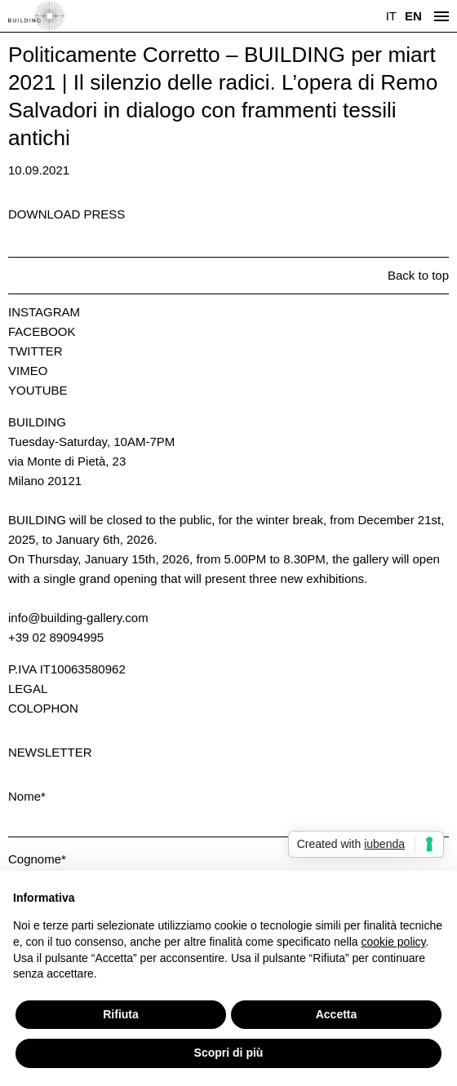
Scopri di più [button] (229, 1052)
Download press (66, 214)
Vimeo (27, 370)
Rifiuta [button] (121, 1014)
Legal (27, 688)
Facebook (42, 331)
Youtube (38, 390)
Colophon (43, 708)
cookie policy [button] (393, 941)
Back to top (418, 275)
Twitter (35, 351)
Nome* (27, 796)
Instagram (44, 312)
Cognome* (37, 859)
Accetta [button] (336, 1014)
